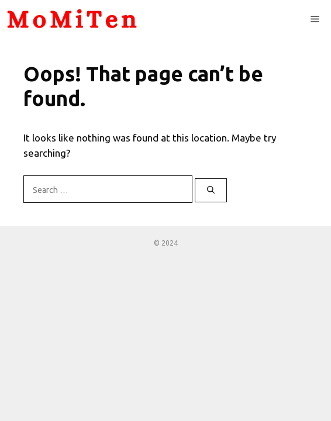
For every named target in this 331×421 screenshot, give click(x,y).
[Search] (211, 190)
